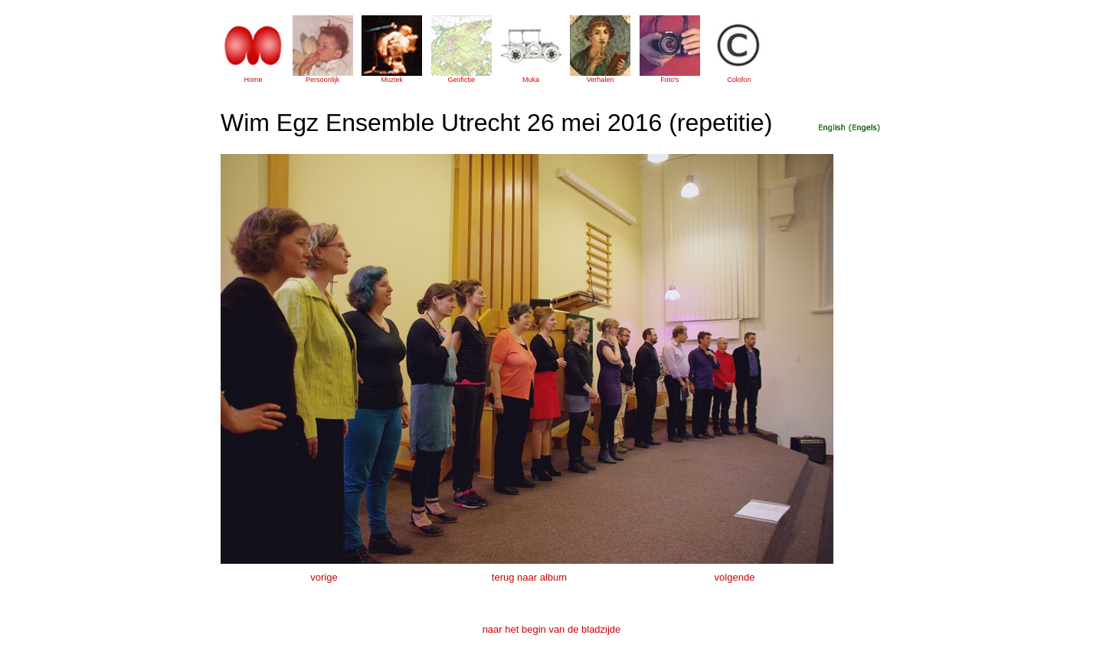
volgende (735, 577)
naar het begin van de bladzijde (552, 629)
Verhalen (600, 79)
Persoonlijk (322, 79)
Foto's (669, 79)
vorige (323, 577)
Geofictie (462, 79)
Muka (530, 79)
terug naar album (529, 577)
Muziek (392, 79)
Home (253, 79)
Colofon (739, 79)
